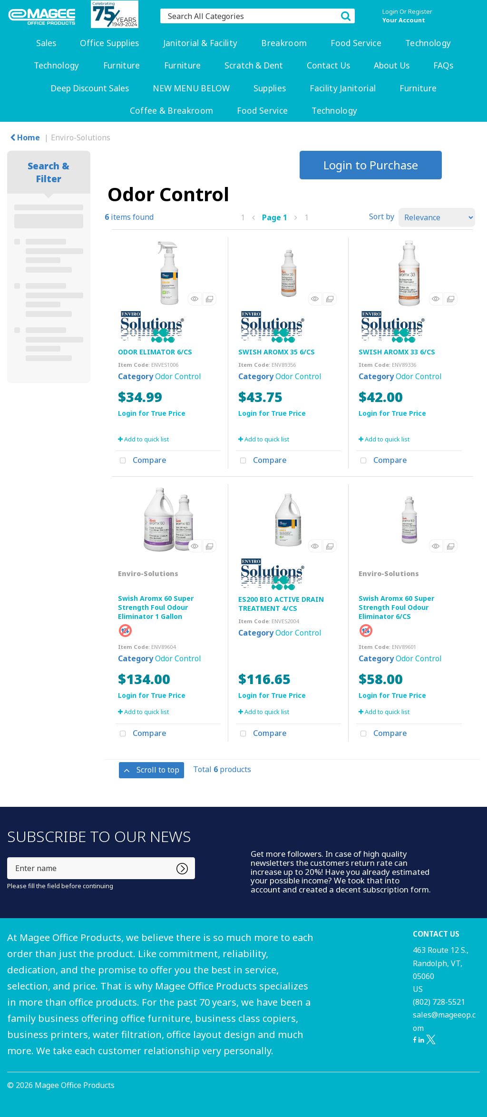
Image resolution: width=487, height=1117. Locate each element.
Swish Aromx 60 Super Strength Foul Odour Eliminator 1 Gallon (156, 607)
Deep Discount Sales (89, 88)
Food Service (356, 43)
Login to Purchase (370, 165)
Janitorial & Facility (200, 43)
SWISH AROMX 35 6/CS (276, 351)
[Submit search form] (345, 15)
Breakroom (284, 43)
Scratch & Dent (253, 65)
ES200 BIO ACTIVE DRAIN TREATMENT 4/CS (281, 604)
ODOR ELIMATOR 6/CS (155, 351)
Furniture (121, 65)
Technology (428, 43)
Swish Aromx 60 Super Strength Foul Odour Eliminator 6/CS (396, 607)
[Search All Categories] (257, 16)
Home (25, 137)
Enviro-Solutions (80, 137)
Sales (46, 43)
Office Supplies (109, 43)
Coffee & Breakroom (172, 110)
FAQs (443, 65)
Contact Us (328, 65)
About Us (391, 65)
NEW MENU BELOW (191, 88)
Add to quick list (143, 439)
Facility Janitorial (343, 88)
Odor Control (178, 376)
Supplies (269, 88)
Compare (141, 461)
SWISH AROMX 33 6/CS (397, 351)
